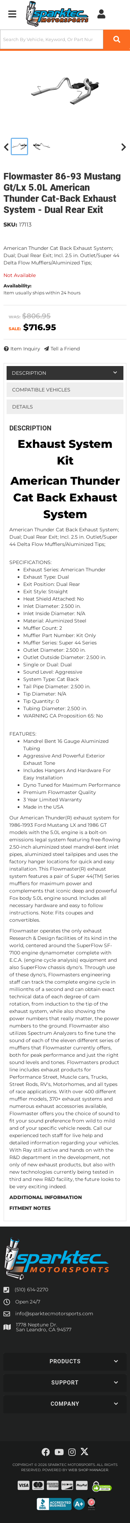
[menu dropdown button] (12, 14)
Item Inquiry (25, 349)
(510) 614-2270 (31, 1289)
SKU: (10, 224)
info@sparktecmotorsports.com (54, 1313)
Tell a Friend (65, 349)
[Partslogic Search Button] (116, 39)
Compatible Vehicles (41, 390)
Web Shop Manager (88, 1470)
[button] (65, 39)
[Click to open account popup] (101, 14)
